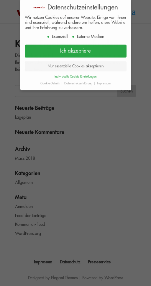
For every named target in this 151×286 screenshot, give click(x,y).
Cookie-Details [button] (50, 81)
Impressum (104, 81)
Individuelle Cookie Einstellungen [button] (75, 74)
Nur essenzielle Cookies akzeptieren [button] (76, 64)
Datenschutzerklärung (78, 81)
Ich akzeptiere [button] (75, 49)
